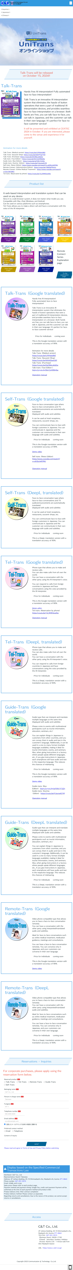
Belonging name (9, 1089)
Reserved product (10, 1079)
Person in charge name (12, 1096)
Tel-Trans (21, 1082)
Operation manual (39, 375)
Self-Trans (9, 1084)
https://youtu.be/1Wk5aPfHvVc (45, 167)
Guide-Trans (50, 1082)
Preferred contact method (13, 1128)
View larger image (8, 239)
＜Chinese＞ (5, 15)
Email (7, 1131)
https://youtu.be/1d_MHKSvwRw (39, 173)
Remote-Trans (35, 1082)
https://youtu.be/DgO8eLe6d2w (31, 156)
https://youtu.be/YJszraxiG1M (36, 163)
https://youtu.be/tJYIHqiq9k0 (35, 152)
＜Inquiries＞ (5, 9)
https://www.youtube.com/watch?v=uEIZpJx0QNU (40, 165)
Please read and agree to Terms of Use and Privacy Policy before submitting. (31, 1148)
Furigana (7, 1104)
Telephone (17, 1131)
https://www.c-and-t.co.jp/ (52, 1248)
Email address (9, 1118)
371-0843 (63, 1179)
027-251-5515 (20, 1181)
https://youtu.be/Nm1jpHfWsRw (33, 158)
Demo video (37, 451)
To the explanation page (64, 275)
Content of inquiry (10, 1135)
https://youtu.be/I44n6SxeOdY (34, 154)
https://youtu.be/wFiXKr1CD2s (34, 161)
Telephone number (10, 1111)
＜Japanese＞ (5, 12)
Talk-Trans (9, 1082)
